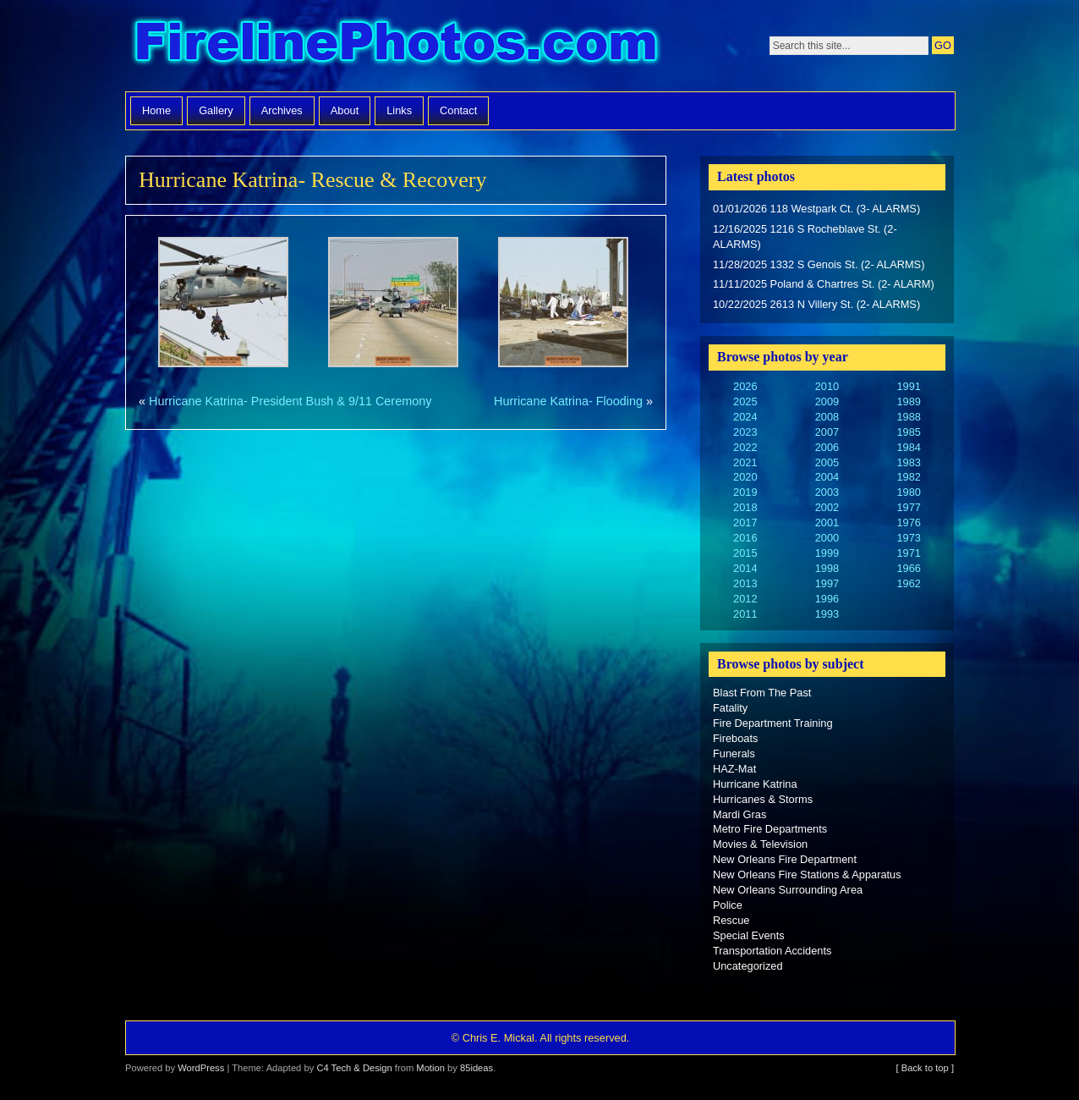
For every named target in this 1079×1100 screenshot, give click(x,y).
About (345, 110)
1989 (908, 401)
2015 (745, 553)
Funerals (734, 753)
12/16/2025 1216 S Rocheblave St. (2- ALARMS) (805, 236)
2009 (827, 401)
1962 (908, 583)
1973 (908, 537)
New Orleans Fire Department (785, 859)
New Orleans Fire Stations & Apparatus (807, 874)
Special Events (749, 935)
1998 (827, 568)
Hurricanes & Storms (763, 799)
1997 (827, 583)
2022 (745, 447)
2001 (827, 522)
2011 (745, 614)
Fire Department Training (773, 723)
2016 (745, 537)
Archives (282, 110)
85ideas (476, 1068)
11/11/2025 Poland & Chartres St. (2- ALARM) (823, 284)
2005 (827, 462)
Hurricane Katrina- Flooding (568, 401)
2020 (745, 476)
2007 (827, 432)
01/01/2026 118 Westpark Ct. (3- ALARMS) (816, 208)
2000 (827, 537)
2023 (745, 432)
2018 (745, 507)
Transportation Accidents (772, 950)
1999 (827, 553)
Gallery (216, 110)
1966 (908, 568)
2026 (745, 386)
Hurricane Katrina (755, 784)
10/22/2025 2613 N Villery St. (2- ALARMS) (816, 304)
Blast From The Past (762, 692)
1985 (908, 432)
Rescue (731, 920)
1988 (908, 416)
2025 (745, 401)
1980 (908, 492)
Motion (430, 1068)
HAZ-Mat (734, 768)
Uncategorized (748, 966)
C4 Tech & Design (354, 1068)
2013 (745, 583)
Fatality (730, 707)
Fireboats (735, 738)
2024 (745, 416)
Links (399, 110)
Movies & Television (760, 844)
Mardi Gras (739, 814)
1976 (908, 522)
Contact (458, 110)
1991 (908, 386)
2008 (827, 416)
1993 (827, 614)
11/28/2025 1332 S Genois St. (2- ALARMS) (818, 264)
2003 (827, 492)
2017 (745, 522)
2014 (745, 568)
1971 (908, 553)
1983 (908, 462)
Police (727, 905)
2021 (745, 462)
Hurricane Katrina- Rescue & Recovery (312, 180)
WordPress (201, 1068)
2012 (745, 598)
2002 (827, 507)
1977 (908, 507)
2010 (827, 386)
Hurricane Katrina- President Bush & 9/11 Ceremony (290, 401)
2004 (827, 476)
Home (156, 110)
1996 (827, 598)
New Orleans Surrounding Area (788, 889)
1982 (908, 476)
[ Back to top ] (925, 1068)
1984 (908, 447)
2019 (745, 492)
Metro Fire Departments (770, 828)
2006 (827, 447)
